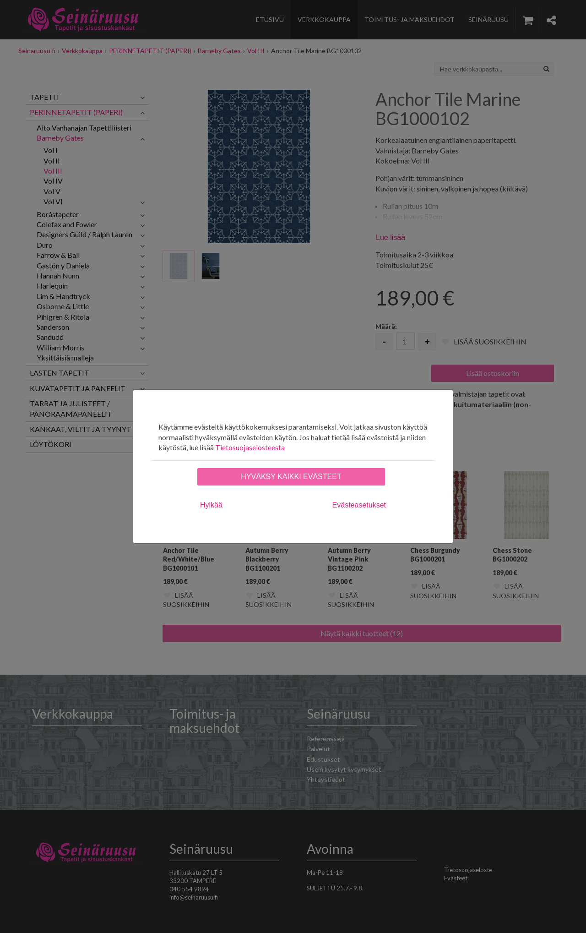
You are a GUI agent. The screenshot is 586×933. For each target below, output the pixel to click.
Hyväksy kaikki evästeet (291, 476)
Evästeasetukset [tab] (359, 505)
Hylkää (211, 505)
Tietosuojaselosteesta (250, 447)
